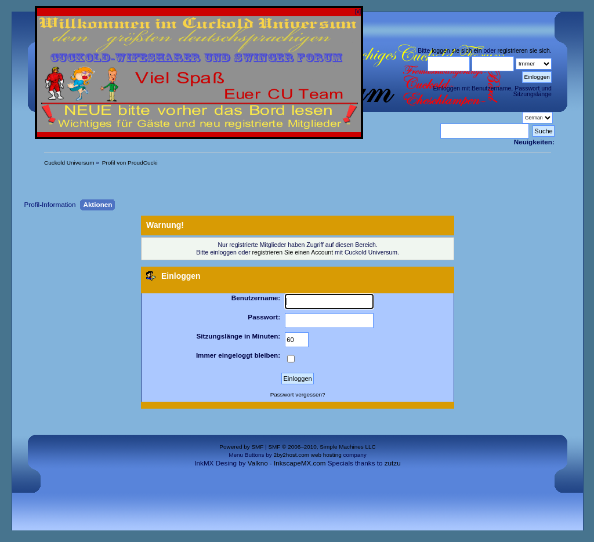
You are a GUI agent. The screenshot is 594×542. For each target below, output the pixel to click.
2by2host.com (291, 455)
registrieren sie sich (523, 50)
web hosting (326, 455)
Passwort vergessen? (297, 394)
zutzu (393, 463)
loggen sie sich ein (456, 50)
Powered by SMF (241, 446)
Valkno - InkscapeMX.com (287, 463)
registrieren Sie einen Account (293, 252)
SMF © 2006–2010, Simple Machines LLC (321, 446)
